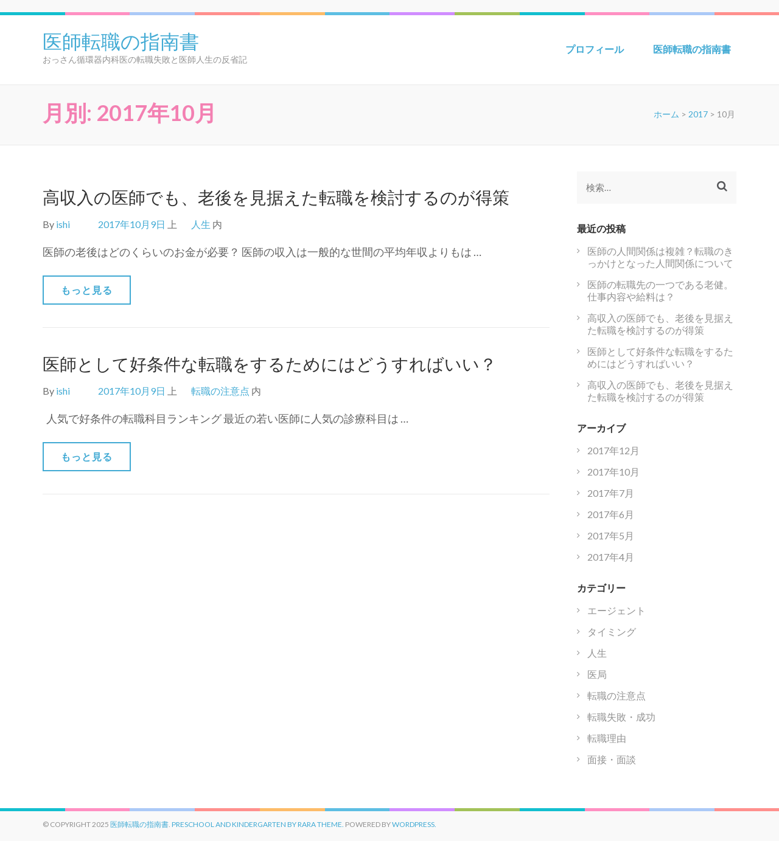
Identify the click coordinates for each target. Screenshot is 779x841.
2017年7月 (610, 493)
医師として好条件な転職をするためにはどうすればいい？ (270, 363)
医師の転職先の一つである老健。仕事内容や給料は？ (660, 290)
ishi (63, 224)
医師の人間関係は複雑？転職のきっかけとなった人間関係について (660, 257)
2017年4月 (610, 556)
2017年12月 (613, 450)
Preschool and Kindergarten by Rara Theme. (258, 824)
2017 (698, 114)
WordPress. (414, 824)
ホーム (666, 114)
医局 (597, 674)
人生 (201, 224)
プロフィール (594, 49)
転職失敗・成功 (621, 716)
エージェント (616, 610)
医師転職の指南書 (121, 40)
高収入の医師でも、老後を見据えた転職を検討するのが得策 (276, 197)
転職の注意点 (220, 390)
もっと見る (87, 290)
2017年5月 (610, 535)
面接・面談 (611, 759)
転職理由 (606, 738)
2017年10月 (613, 471)
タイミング (611, 631)
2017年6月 (610, 514)
